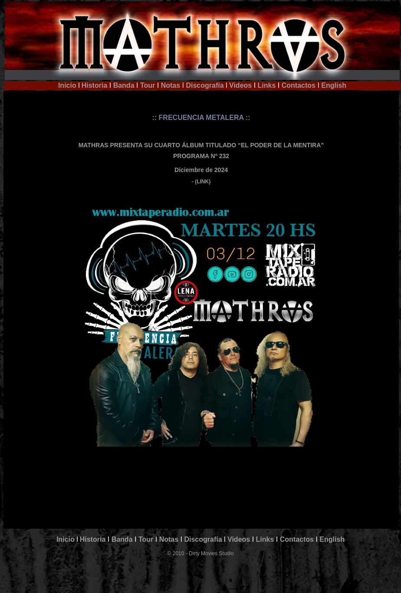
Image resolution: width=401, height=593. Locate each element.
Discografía (205, 85)
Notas (170, 85)
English (333, 85)
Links (267, 85)
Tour (147, 85)
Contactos (299, 85)
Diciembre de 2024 (201, 169)
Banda (124, 85)
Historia (95, 85)
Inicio (67, 85)
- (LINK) (201, 182)
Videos (239, 85)
